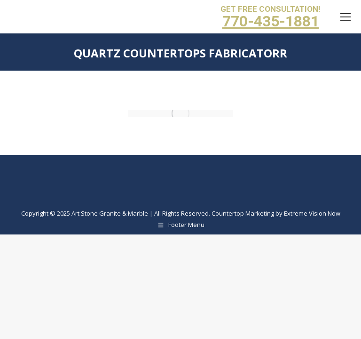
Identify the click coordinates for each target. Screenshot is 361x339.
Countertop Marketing (243, 213)
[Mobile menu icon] (345, 17)
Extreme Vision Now (312, 213)
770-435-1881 (270, 21)
